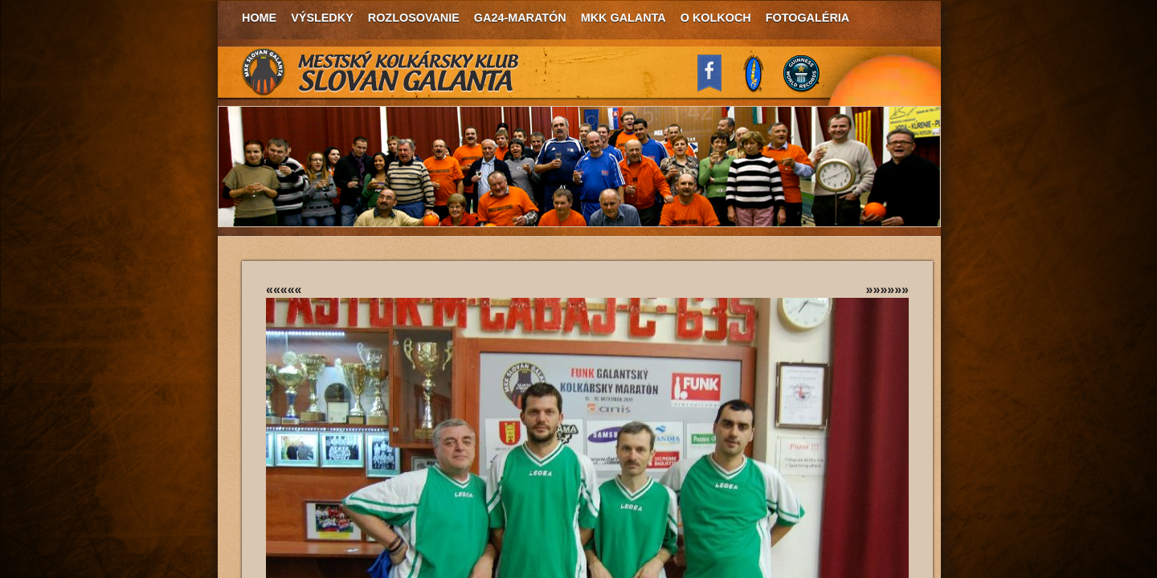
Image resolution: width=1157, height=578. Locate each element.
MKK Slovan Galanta (381, 72)
